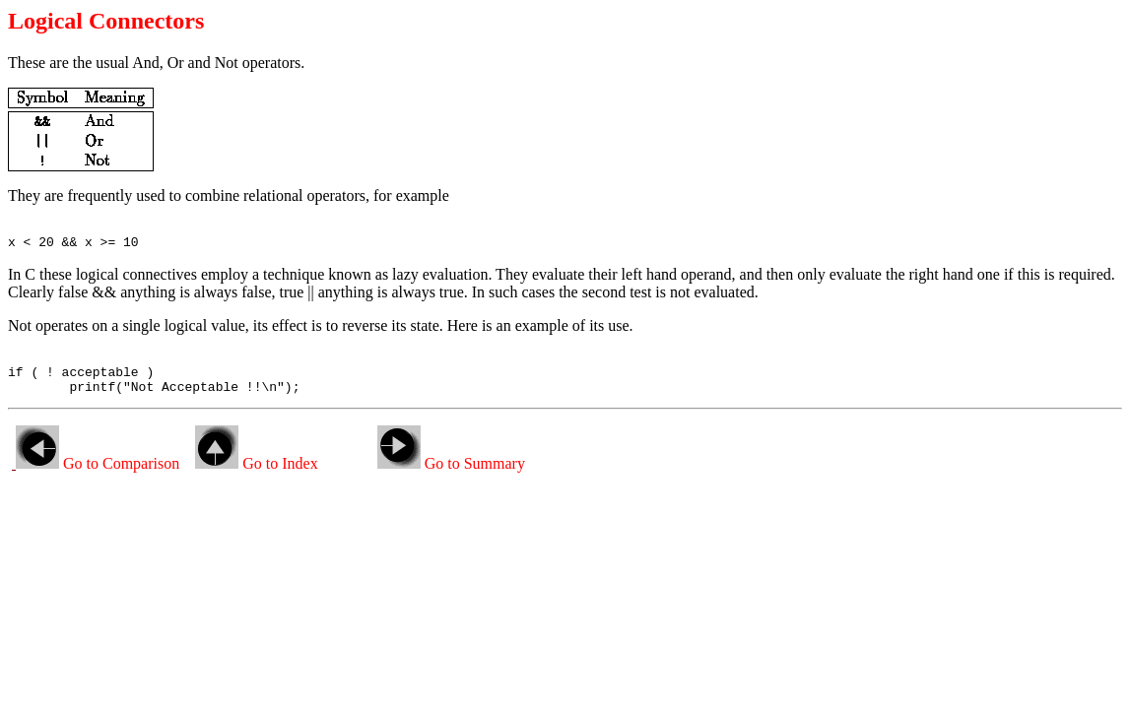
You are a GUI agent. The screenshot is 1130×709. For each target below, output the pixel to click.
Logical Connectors (106, 20)
